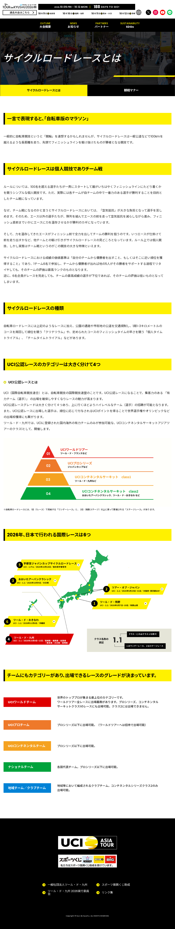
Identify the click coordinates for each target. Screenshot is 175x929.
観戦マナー (131, 90)
